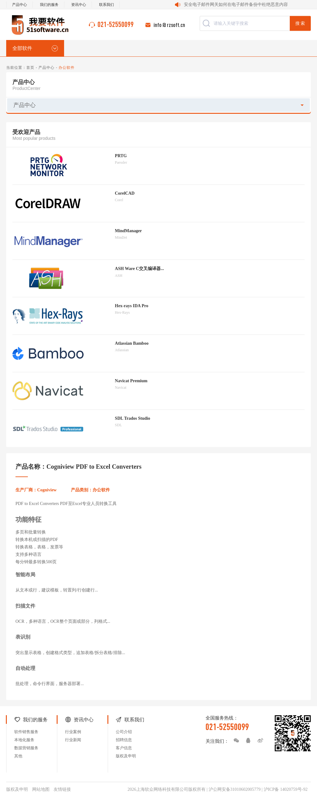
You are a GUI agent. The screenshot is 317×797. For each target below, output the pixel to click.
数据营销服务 (26, 748)
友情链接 (62, 789)
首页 (30, 67)
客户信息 (124, 748)
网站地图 (41, 789)
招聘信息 (124, 739)
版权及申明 (126, 756)
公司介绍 (124, 731)
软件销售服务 (26, 731)
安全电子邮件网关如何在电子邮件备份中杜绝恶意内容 (236, 4)
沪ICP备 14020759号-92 (286, 789)
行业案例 (73, 731)
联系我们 (106, 4)
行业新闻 (73, 739)
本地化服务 (24, 739)
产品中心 (19, 4)
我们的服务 (49, 4)
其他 (18, 756)
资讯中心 (78, 4)
